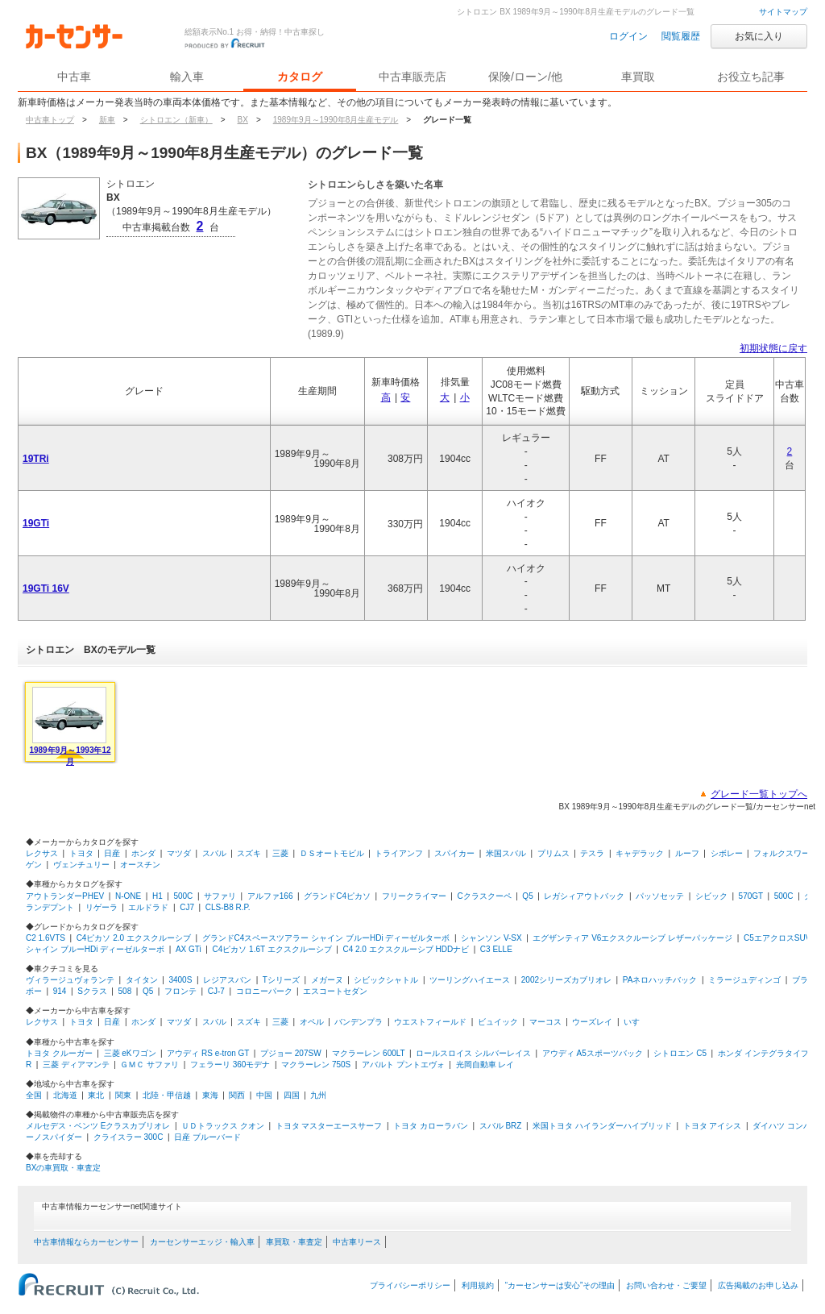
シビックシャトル (386, 979)
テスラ (592, 853)
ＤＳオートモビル (332, 853)
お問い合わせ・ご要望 (666, 1285)
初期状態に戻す (773, 348)
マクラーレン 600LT (368, 1053)
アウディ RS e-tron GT (208, 1053)
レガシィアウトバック (584, 896)
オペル (312, 1021)
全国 (34, 1095)
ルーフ (687, 853)
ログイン (628, 36)
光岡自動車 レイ (485, 1064)
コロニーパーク (264, 991)
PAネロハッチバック (660, 979)
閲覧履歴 (680, 36)
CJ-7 (216, 991)
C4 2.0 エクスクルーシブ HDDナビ (405, 949)
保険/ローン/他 (525, 76)
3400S (180, 979)
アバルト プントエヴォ (403, 1064)
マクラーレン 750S (315, 1064)
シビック (711, 896)
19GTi (36, 523)
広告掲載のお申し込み (758, 1285)
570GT (751, 896)
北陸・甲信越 (167, 1095)
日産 (112, 853)
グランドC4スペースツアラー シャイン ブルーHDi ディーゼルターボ (326, 938)
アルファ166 (270, 896)
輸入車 (187, 76)
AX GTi (188, 949)
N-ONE (128, 896)
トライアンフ (399, 853)
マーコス (545, 1021)
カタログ (299, 76)
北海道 (65, 1095)
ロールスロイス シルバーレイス (473, 1053)
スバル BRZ (500, 1125)
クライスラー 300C (128, 1137)
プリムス (553, 853)
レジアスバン (227, 979)
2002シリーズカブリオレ (566, 979)
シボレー (727, 853)
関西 (237, 1095)
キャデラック (640, 853)
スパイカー (454, 853)
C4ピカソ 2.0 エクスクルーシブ (134, 938)
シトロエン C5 (680, 1053)
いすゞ (636, 1021)
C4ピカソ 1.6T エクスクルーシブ (272, 949)
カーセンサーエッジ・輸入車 (202, 1241)
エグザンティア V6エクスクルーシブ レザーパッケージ (632, 938)
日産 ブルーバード (207, 1137)
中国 (264, 1095)
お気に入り (759, 36)
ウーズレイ (592, 1021)
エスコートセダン (335, 991)
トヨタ (81, 853)
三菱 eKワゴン (130, 1053)
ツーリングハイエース (469, 979)
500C (183, 896)
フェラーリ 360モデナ (230, 1064)
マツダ (179, 853)
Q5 (527, 896)
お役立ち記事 (751, 76)
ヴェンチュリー (81, 864)
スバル (214, 853)
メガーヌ (327, 979)
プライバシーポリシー (410, 1285)
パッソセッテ (660, 896)
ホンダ (143, 853)
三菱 (280, 853)
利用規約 (478, 1285)
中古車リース (357, 1241)
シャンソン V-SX (491, 938)
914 (60, 991)
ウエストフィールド (430, 1021)
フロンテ (180, 991)
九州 (318, 1095)
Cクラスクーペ (484, 896)
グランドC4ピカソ (337, 896)
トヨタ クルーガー (59, 1053)
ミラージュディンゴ (744, 979)
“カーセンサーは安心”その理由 (560, 1285)
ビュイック (498, 1021)
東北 (96, 1095)
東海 (210, 1095)
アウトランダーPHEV (65, 896)
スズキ (249, 853)
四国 (292, 1095)
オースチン (140, 864)
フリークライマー (414, 896)
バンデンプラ (358, 1021)
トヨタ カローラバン (430, 1125)
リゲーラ (101, 907)
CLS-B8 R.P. (228, 907)
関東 (123, 1095)
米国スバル (506, 853)
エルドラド (148, 907)
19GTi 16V (46, 588)
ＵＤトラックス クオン (222, 1125)
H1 (157, 896)
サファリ (220, 896)
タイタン (142, 979)
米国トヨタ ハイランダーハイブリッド (602, 1125)
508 (125, 991)
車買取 (638, 76)
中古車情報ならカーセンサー (86, 1241)
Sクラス (92, 991)
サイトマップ (783, 11)
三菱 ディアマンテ (76, 1064)
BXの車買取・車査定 (63, 1167)
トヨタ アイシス (712, 1125)
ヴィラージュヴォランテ (70, 979)
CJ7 (187, 907)
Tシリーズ (281, 979)
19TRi (36, 458)
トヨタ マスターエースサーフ (329, 1125)
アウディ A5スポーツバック (592, 1053)
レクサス (42, 853)
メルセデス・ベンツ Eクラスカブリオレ (98, 1125)
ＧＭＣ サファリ (149, 1064)
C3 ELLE (496, 949)
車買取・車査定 (294, 1241)
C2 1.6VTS (45, 938)
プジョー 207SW (290, 1053)
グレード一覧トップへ (759, 794)
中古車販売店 (412, 76)
